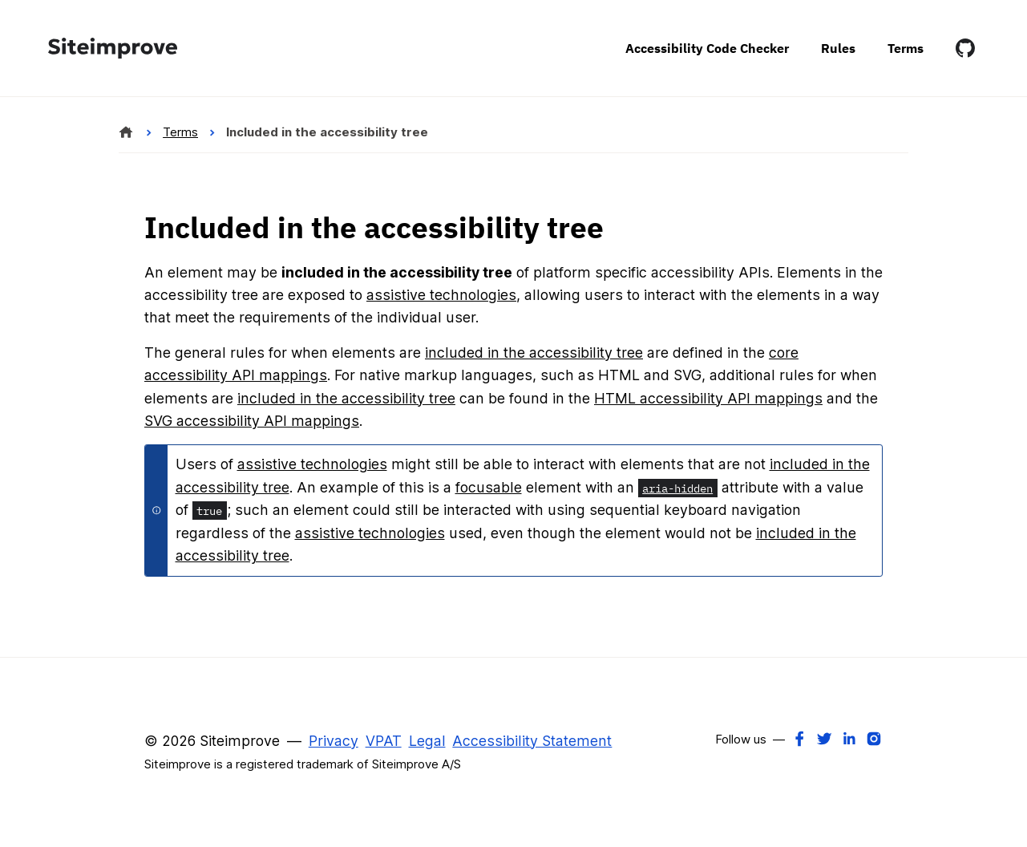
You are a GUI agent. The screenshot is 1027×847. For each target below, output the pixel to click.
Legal (427, 740)
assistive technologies (441, 294)
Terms (906, 47)
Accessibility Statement (532, 740)
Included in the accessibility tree (327, 132)
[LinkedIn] (849, 738)
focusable (488, 487)
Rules (838, 47)
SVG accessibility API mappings (251, 420)
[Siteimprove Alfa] (127, 132)
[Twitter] (824, 738)
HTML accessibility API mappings (708, 398)
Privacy (333, 740)
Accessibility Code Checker (707, 47)
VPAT (384, 740)
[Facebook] (799, 738)
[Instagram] (874, 738)
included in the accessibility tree (534, 352)
